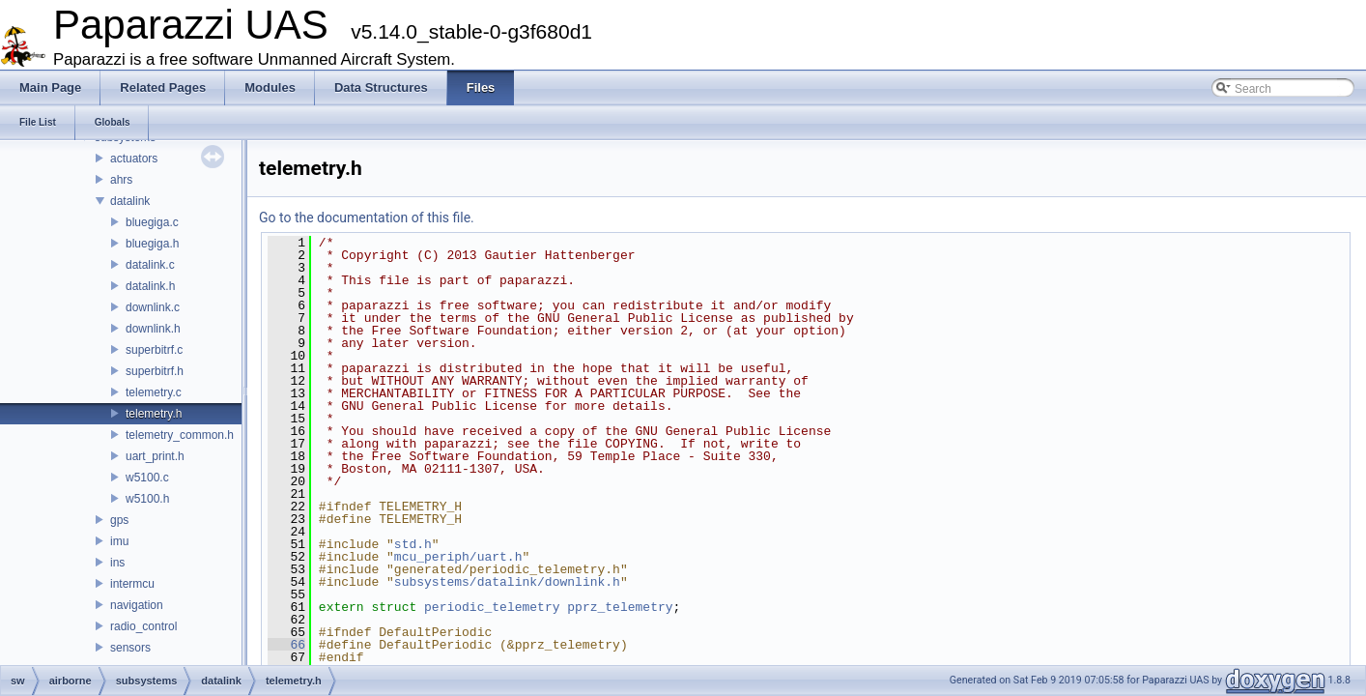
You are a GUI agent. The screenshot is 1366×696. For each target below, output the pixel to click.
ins (117, 562)
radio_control (143, 626)
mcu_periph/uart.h (458, 557)
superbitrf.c (154, 350)
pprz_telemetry (619, 607)
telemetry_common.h (180, 435)
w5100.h (147, 499)
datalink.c (150, 265)
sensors (130, 647)
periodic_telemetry (491, 607)
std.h (413, 544)
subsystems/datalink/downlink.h (507, 582)
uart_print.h (155, 456)
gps (119, 520)
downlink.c (153, 307)
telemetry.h (154, 413)
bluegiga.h (152, 243)
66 (286, 644)
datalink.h (150, 286)
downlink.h (153, 328)
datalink (130, 201)
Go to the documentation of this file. (366, 217)
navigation (136, 605)
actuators (133, 158)
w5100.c (147, 477)
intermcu (132, 584)
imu (119, 541)
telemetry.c (154, 392)
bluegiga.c (152, 222)
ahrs (121, 180)
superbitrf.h (155, 371)
